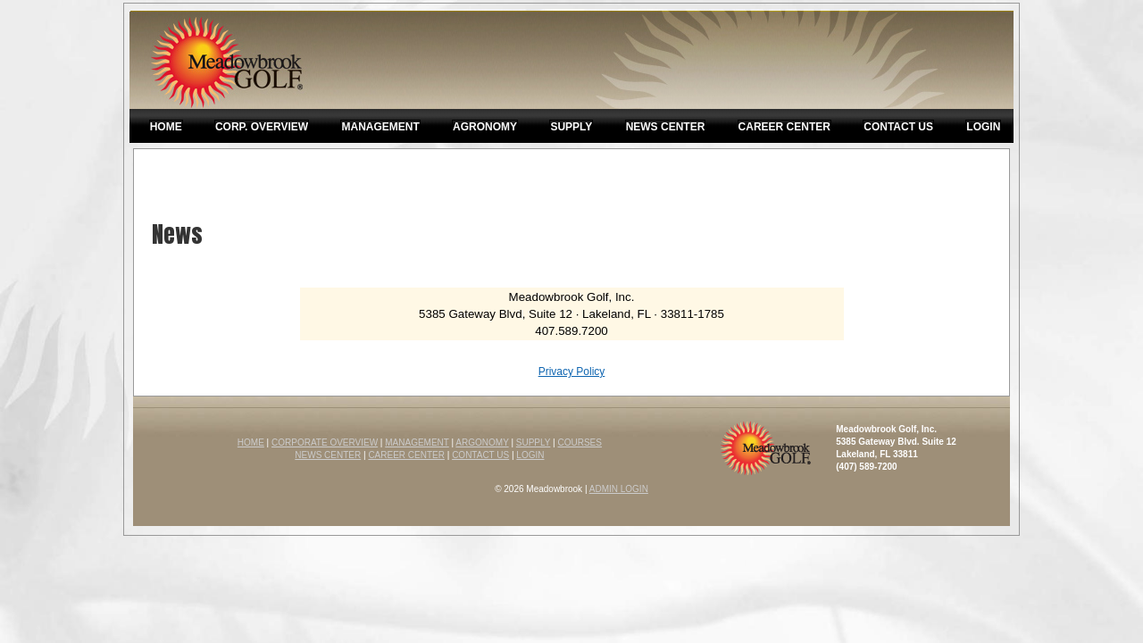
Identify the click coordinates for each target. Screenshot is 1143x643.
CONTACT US (480, 455)
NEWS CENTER (328, 455)
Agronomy (485, 127)
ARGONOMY (481, 442)
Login (983, 127)
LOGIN (530, 455)
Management (380, 127)
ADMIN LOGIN (618, 489)
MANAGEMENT (417, 442)
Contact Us (898, 127)
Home (166, 127)
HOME (251, 442)
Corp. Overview (261, 127)
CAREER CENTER (406, 455)
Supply (571, 127)
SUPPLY (533, 442)
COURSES (580, 442)
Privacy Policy (571, 371)
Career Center (784, 127)
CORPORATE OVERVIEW (324, 442)
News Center (665, 127)
